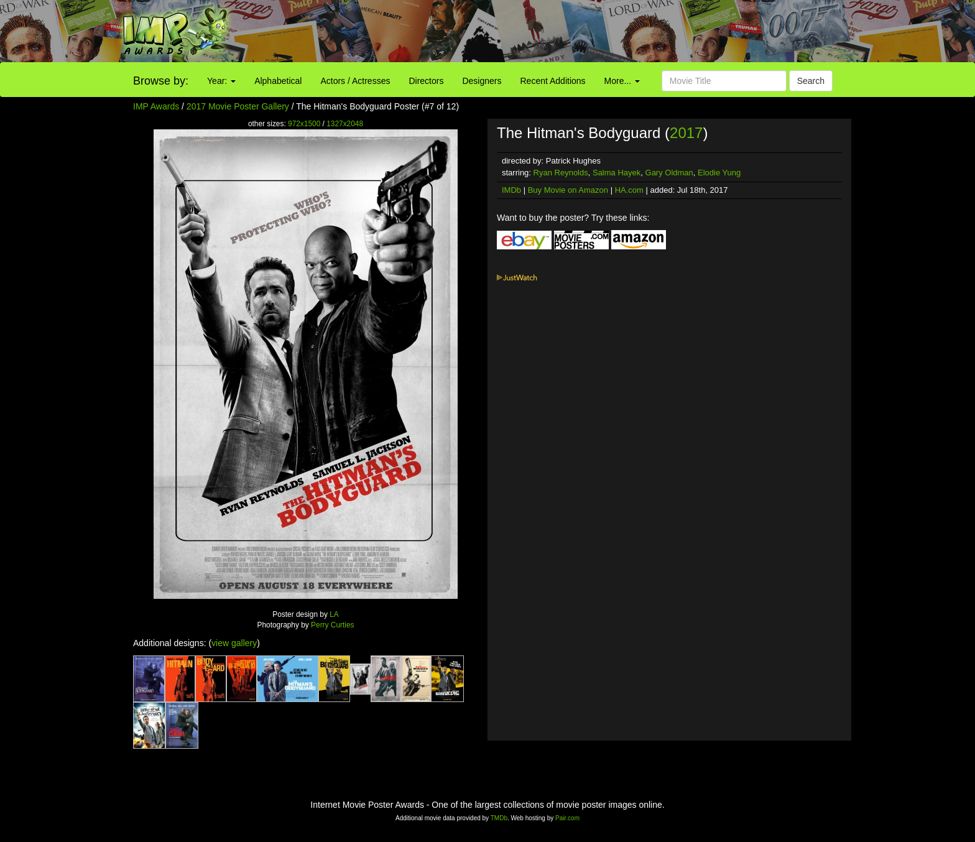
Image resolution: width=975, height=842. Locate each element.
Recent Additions (553, 81)
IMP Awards (156, 106)
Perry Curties (332, 625)
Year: (221, 81)
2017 (686, 132)
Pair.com (567, 818)
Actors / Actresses (355, 81)
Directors (426, 81)
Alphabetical (278, 81)
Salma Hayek (616, 172)
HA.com (629, 190)
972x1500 (304, 123)
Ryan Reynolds (561, 172)
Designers (481, 81)
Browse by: (160, 81)
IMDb (511, 190)
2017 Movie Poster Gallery (238, 106)
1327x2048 (344, 123)
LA (334, 614)
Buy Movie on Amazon (568, 190)
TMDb (499, 818)
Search (811, 81)
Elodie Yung (719, 172)
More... (622, 81)
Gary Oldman (669, 172)
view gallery (234, 643)
